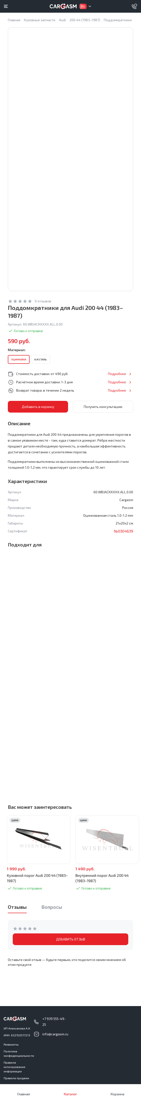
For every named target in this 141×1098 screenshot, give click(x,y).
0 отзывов (43, 301)
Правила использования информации (14, 1067)
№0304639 (123, 531)
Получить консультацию (103, 407)
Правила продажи (16, 1078)
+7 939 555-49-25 (54, 1022)
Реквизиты (11, 1044)
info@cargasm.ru (55, 1034)
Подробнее (117, 374)
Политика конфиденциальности (19, 1053)
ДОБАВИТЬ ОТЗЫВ (70, 939)
